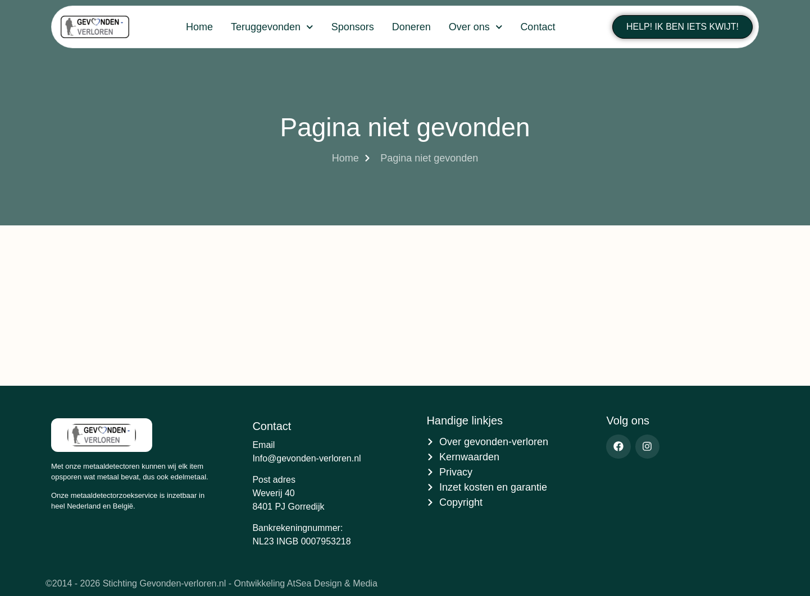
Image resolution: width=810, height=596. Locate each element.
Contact (537, 27)
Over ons (476, 27)
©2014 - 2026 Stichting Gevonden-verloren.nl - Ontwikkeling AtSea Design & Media (211, 583)
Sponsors (352, 27)
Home (199, 27)
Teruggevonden (272, 27)
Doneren (411, 27)
